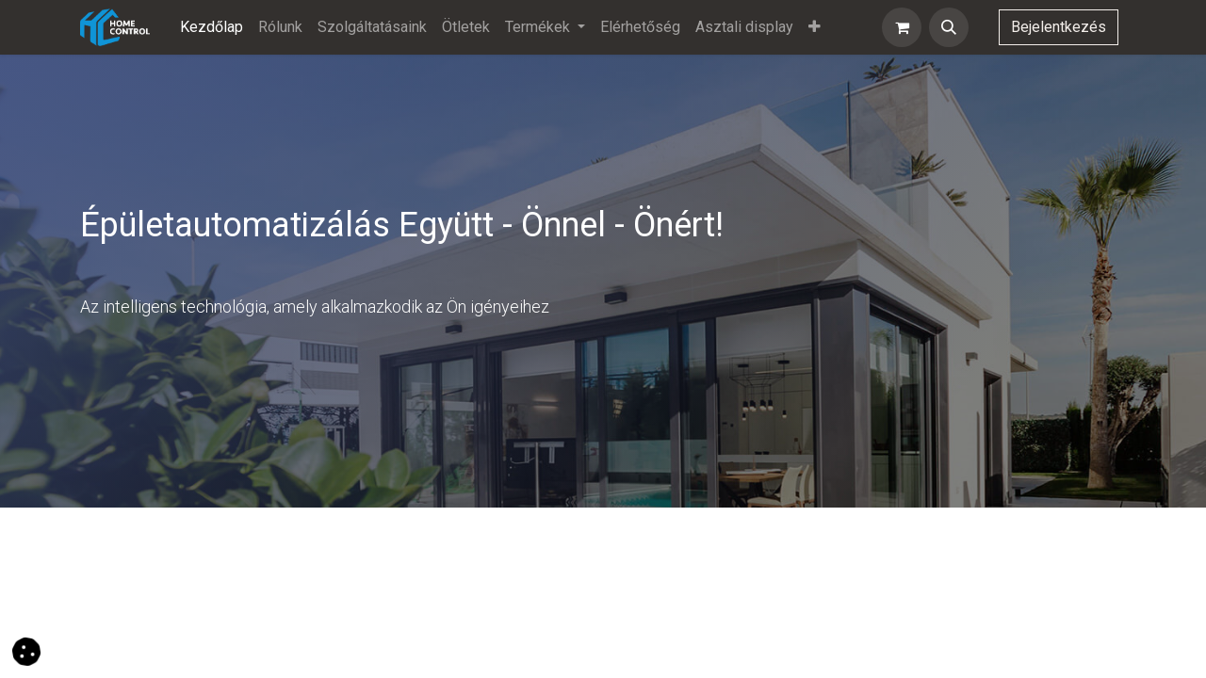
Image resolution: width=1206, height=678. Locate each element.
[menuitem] (211, 27)
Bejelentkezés (1058, 27)
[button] (949, 27)
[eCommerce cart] (901, 27)
